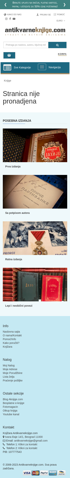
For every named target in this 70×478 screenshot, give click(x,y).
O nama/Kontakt (12, 335)
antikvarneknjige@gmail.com (31, 440)
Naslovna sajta (11, 331)
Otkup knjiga (10, 410)
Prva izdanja (13, 166)
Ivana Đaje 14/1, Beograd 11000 (24, 436)
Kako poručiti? (11, 342)
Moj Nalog (9, 365)
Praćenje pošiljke (13, 380)
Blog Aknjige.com (13, 399)
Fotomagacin (10, 406)
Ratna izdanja (13, 259)
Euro (61, 21)
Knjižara (7, 346)
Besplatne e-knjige (13, 403)
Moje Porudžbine (12, 372)
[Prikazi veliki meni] (42, 67)
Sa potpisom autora (17, 212)
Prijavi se (45, 15)
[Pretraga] (57, 45)
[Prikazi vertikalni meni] (7, 68)
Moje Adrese (10, 369)
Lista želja (8, 376)
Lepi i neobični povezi (18, 305)
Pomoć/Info (9, 339)
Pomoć (61, 14)
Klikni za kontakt (27, 444)
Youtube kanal (11, 414)
